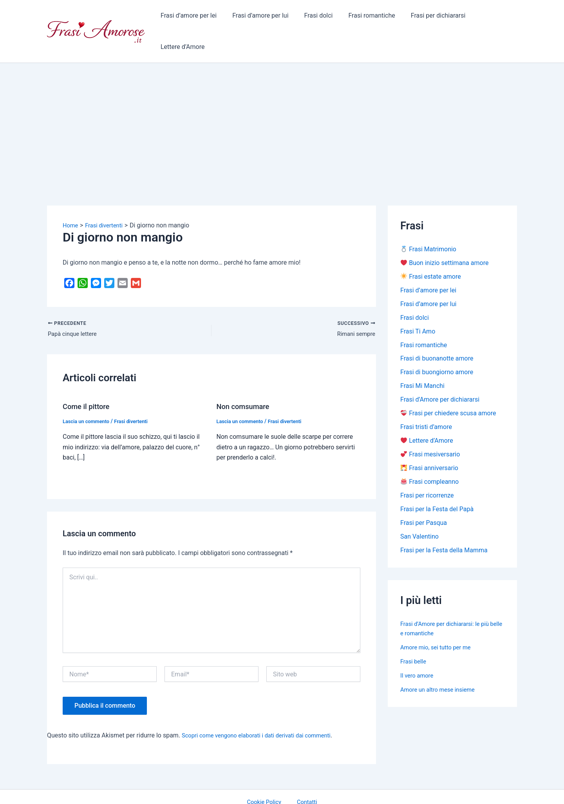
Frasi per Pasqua (423, 503)
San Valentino (419, 517)
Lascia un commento (88, 395)
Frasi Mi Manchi (422, 362)
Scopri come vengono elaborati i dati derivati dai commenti (263, 709)
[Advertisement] (282, 94)
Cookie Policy (268, 776)
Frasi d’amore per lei (190, 17)
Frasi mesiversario (430, 433)
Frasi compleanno (430, 461)
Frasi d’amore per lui (258, 17)
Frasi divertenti (137, 395)
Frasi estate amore (431, 250)
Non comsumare (246, 380)
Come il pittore (88, 380)
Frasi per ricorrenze (427, 475)
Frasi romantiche (363, 17)
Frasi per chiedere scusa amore (448, 391)
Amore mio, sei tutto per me (438, 629)
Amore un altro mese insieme (441, 671)
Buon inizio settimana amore (444, 236)
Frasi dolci (313, 17)
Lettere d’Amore (489, 17)
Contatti (304, 776)
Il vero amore (418, 657)
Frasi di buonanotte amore (436, 334)
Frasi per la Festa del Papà (437, 489)
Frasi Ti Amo (417, 306)
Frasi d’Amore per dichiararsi (439, 376)
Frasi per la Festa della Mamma (444, 531)
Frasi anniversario (429, 447)
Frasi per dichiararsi (427, 17)
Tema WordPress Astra (347, 790)
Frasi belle (414, 643)
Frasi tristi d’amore (426, 405)
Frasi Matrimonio (428, 221)
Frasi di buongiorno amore (436, 348)
